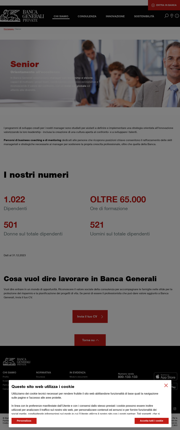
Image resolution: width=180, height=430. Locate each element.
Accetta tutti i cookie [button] (151, 420)
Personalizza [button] (24, 420)
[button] (166, 385)
